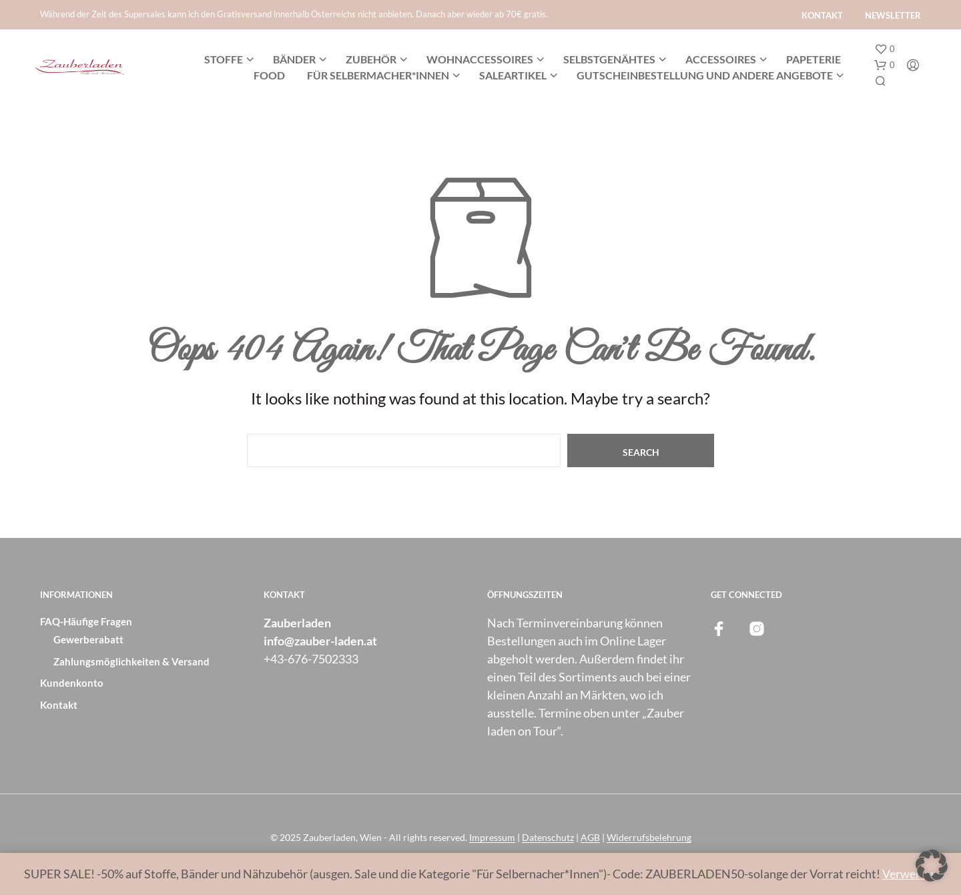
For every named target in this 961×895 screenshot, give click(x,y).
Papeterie (813, 59)
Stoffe (223, 59)
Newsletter (893, 15)
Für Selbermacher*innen (378, 75)
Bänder (294, 59)
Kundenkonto (71, 683)
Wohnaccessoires (479, 59)
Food (269, 75)
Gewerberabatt (88, 639)
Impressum (492, 837)
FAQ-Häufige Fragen (86, 621)
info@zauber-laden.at (320, 640)
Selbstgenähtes (609, 59)
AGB (590, 837)
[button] (884, 49)
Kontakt (822, 15)
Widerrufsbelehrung (649, 837)
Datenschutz (548, 837)
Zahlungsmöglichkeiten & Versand (131, 661)
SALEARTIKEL (513, 75)
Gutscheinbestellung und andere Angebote (705, 75)
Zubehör (371, 59)
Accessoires (720, 59)
